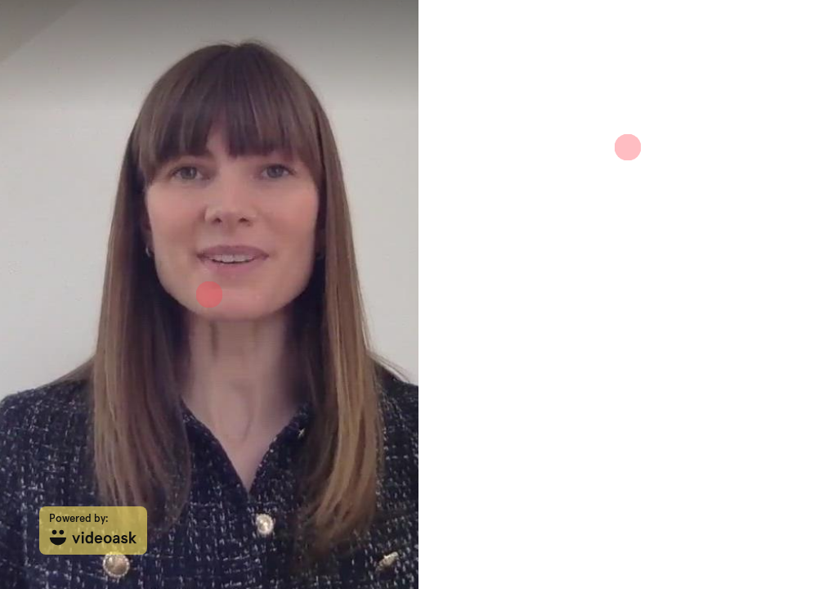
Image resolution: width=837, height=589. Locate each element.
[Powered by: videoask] (93, 530)
